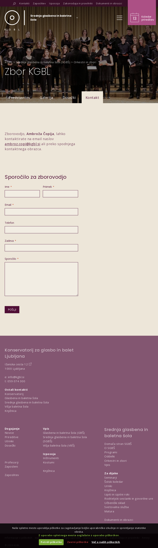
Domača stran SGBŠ (118, 444)
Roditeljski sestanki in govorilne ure (128, 498)
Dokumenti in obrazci (118, 520)
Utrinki (9, 441)
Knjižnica (11, 411)
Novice (9, 433)
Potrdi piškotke (51, 542)
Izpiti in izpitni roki (116, 494)
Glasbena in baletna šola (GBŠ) (64, 433)
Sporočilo (12, 258)
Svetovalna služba (116, 507)
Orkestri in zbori (115, 460)
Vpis (107, 465)
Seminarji (110, 477)
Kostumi (48, 462)
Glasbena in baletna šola (21, 398)
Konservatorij (14, 394)
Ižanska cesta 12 (16, 364)
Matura (109, 511)
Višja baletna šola (16, 406)
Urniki (108, 486)
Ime (8, 186)
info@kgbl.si (16, 377)
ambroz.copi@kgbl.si (22, 144)
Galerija (46, 97)
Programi (110, 452)
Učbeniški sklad (114, 503)
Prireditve (12, 437)
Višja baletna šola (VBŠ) (59, 445)
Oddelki (109, 456)
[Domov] (12, 20)
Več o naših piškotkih (106, 542)
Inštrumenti (51, 458)
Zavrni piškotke (77, 542)
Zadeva (10, 240)
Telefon (9, 222)
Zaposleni (11, 466)
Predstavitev (19, 97)
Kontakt (92, 97)
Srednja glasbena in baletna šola (27, 402)
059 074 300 (16, 381)
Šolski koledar (113, 481)
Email (9, 204)
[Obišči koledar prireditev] (142, 12)
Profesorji (12, 462)
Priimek (48, 186)
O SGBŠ (109, 448)
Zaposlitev (12, 475)
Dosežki (69, 97)
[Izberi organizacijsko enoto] (50, 19)
